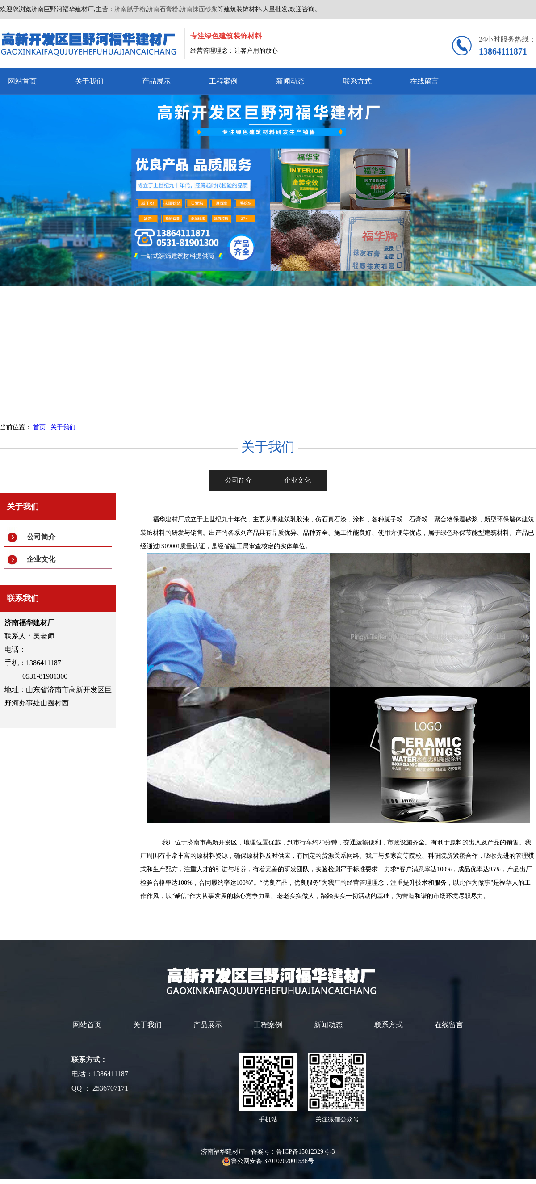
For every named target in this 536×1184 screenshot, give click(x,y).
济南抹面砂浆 (199, 9)
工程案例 (223, 81)
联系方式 (357, 81)
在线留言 (424, 81)
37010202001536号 (289, 1161)
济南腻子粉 (130, 9)
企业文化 (41, 559)
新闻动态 (290, 81)
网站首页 (22, 81)
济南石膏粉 (162, 9)
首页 (39, 427)
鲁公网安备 (243, 1161)
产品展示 (156, 81)
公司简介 (41, 537)
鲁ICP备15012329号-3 (305, 1151)
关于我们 (89, 81)
